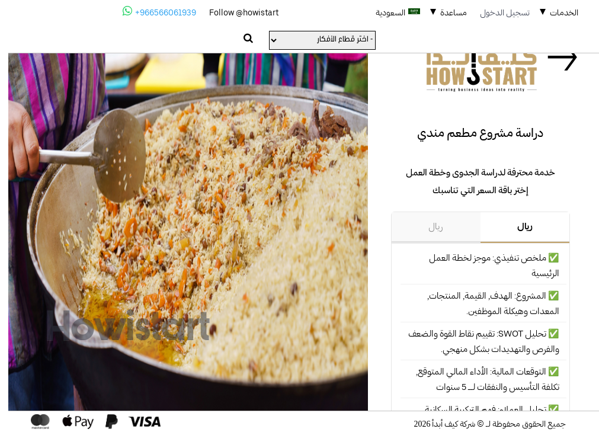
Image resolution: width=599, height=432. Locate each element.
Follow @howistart (235, 12)
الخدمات (556, 12)
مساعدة (445, 12)
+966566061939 (151, 11)
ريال (516, 226)
